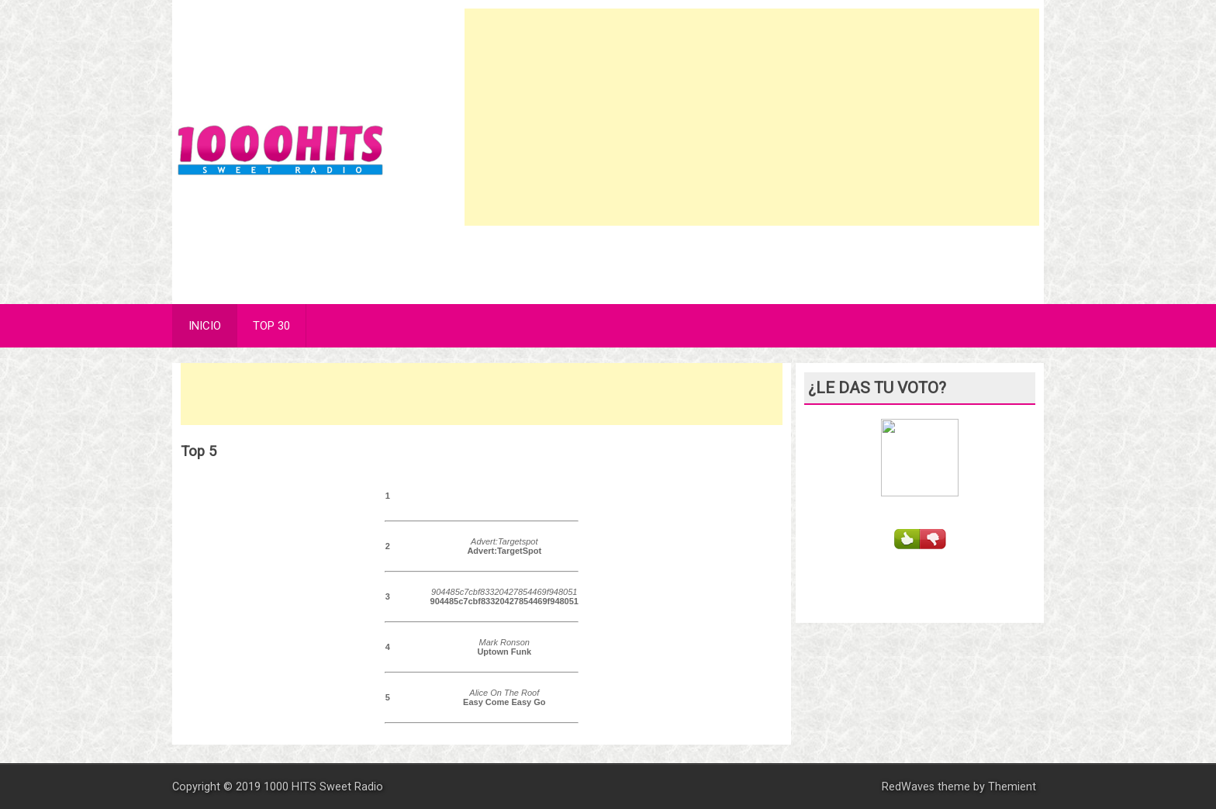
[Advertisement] (752, 117)
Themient (1012, 786)
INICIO (204, 326)
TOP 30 (271, 326)
